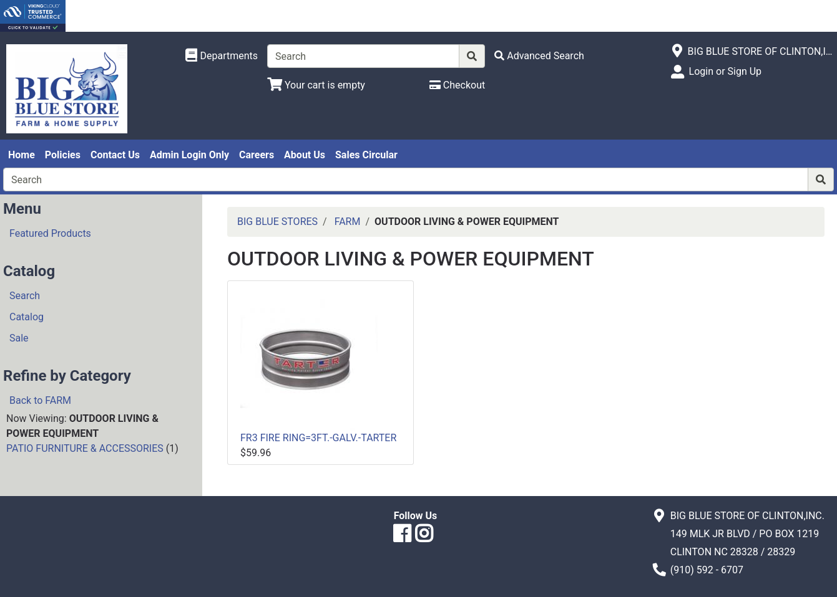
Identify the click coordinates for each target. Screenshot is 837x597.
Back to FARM (40, 400)
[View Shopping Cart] (316, 85)
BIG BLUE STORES (277, 221)
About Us (304, 155)
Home (21, 155)
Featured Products (50, 233)
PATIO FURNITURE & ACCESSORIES (85, 448)
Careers (256, 155)
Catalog (26, 317)
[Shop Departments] (221, 56)
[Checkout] (457, 85)
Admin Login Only (189, 155)
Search (24, 296)
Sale (19, 338)
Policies (63, 155)
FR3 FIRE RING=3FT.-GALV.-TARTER (318, 438)
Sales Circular (366, 155)
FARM (348, 221)
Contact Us (115, 155)
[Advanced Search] (539, 56)
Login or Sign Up (725, 71)
